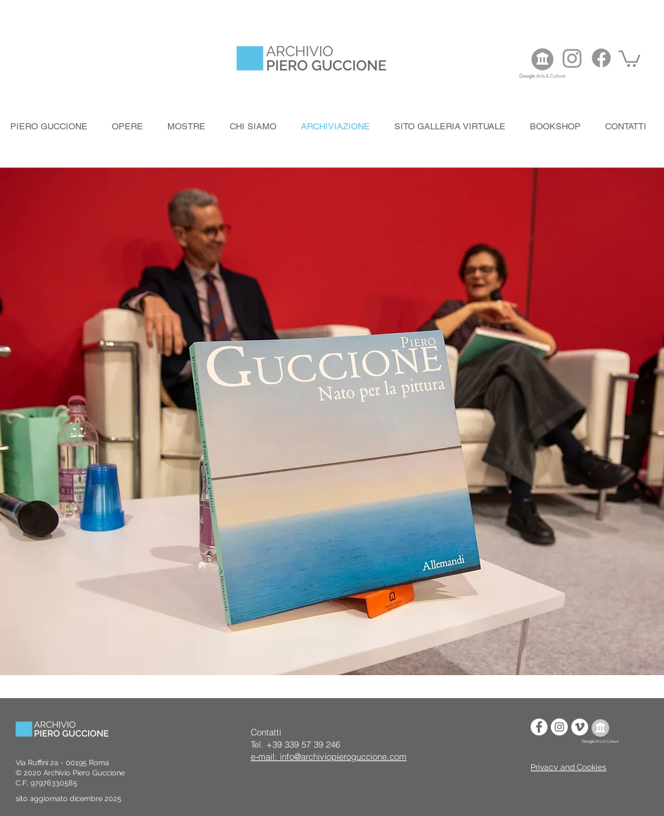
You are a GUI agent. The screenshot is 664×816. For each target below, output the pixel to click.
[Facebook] (601, 57)
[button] (629, 58)
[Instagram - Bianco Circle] (559, 726)
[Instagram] (572, 57)
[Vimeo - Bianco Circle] (579, 726)
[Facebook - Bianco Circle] (539, 726)
